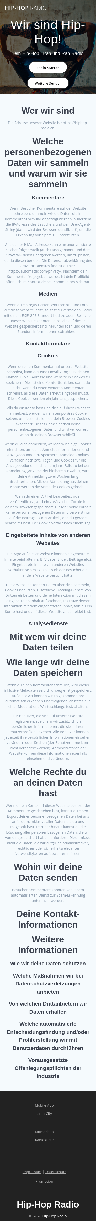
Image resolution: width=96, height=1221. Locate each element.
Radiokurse (44, 1139)
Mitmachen (44, 1131)
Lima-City (44, 1113)
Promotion (44, 1181)
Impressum (32, 1171)
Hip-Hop (26, 8)
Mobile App (44, 1105)
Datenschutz (55, 1171)
